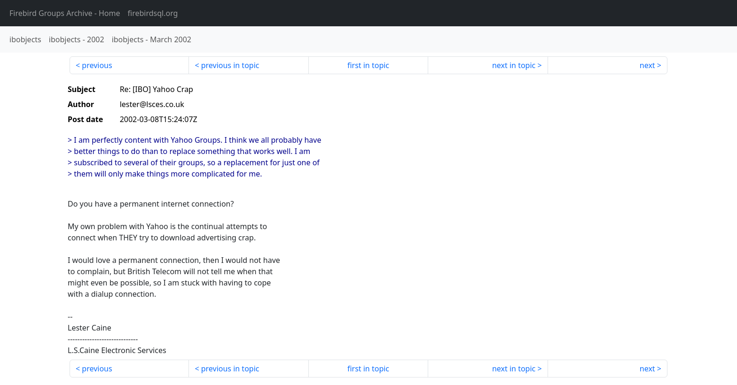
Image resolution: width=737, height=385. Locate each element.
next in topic (513, 65)
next (647, 65)
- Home (64, 13)
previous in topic (230, 65)
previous (97, 65)
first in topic (368, 65)
